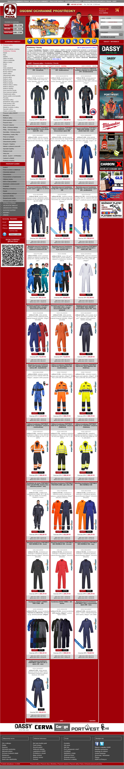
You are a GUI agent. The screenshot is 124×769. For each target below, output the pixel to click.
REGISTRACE (116, 27)
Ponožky (5, 98)
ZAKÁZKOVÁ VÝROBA (10, 208)
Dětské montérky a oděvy (11, 107)
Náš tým (66, 747)
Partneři (35, 759)
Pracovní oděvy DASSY (10, 113)
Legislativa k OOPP (39, 751)
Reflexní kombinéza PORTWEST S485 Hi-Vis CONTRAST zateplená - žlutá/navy (86, 425)
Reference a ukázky (70, 759)
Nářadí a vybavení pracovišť (11, 146)
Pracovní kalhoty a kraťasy (11, 49)
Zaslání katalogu (100, 753)
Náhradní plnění (7, 751)
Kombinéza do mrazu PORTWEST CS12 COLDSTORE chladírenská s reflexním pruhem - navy (38, 485)
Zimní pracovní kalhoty (10, 92)
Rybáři (5, 191)
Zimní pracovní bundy (9, 90)
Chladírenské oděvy (9, 94)
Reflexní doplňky (8, 88)
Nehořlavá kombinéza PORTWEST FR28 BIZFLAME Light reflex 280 (62, 484)
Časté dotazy (37, 745)
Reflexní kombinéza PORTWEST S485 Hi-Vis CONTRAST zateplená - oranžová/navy (38, 425)
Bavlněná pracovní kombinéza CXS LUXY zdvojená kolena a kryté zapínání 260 (62, 248)
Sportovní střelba (8, 196)
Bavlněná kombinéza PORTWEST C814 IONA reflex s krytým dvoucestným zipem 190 (38, 307)
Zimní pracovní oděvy (9, 120)
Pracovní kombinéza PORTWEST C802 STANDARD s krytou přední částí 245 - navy (38, 129)
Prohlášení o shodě (39, 753)
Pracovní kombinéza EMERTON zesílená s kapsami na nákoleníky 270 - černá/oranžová (86, 70)
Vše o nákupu (6, 743)
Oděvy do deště (8, 58)
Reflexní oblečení (8, 86)
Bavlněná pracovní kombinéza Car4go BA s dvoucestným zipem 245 (62, 188)
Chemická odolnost (9, 172)
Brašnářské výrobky (9, 139)
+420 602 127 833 (76, 4)
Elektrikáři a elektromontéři (11, 184)
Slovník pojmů (37, 747)
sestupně (57, 66)
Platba (4, 745)
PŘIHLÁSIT (104, 27)
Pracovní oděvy (8, 45)
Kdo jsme (67, 745)
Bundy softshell (8, 71)
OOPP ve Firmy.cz (101, 759)
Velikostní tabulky (39, 749)
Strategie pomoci (69, 757)
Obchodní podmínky (8, 749)
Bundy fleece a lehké (9, 69)
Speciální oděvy (8, 109)
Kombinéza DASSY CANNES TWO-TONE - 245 (38, 602)
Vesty (5, 66)
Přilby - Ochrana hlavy (10, 129)
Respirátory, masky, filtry (10, 134)
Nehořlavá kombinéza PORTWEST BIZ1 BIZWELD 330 (86, 484)
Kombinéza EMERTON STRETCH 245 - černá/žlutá (38, 69)
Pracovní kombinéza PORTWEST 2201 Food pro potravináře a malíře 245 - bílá (86, 248)
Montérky (6, 47)
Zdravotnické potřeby (9, 141)
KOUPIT (34, 117)
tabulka (94, 66)
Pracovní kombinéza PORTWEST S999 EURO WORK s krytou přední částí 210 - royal (86, 129)
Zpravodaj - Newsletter (102, 755)
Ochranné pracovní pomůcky (93, 764)
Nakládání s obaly (70, 753)
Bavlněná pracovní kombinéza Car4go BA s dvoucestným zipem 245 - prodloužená (86, 188)
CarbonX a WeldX (8, 158)
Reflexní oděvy (7, 118)
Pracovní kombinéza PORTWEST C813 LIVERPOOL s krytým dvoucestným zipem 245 (62, 129)
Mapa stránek (37, 755)
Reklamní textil (7, 151)
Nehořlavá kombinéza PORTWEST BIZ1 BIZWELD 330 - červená (62, 543)
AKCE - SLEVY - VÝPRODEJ (12, 156)
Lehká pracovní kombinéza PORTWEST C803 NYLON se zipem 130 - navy (38, 662)
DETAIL (41, 117)
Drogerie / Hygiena (9, 144)
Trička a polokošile (9, 60)
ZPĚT (61, 721)
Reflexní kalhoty (8, 83)
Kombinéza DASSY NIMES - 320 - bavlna (62, 602)
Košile (5, 64)
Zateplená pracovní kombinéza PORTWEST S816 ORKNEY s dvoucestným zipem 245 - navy (86, 307)
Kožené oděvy (7, 77)
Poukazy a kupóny (8, 160)
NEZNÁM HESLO (112, 22)
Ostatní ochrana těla (9, 111)
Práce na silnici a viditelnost (11, 169)
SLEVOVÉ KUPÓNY (9, 210)
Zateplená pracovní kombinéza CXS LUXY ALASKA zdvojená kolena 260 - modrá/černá (38, 366)
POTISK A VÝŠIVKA (9, 203)
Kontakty (67, 743)
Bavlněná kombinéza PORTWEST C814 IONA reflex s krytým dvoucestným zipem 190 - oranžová (62, 308)
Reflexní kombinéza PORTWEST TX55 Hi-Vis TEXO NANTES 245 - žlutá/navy (86, 366)
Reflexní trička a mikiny (10, 84)
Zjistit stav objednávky (9, 759)
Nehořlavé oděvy (8, 99)
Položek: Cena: (103, 11)
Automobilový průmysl (10, 193)
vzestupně (50, 66)
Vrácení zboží (6, 757)
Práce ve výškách (8, 137)
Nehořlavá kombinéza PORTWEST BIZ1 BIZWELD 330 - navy (86, 543)
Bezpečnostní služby (9, 198)
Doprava (5, 747)
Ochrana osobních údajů (10, 753)
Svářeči (5, 167)
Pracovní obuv (7, 122)
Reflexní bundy (7, 81)
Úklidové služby (8, 179)
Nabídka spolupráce (101, 749)
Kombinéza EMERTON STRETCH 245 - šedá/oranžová (62, 69)
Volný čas (6, 153)
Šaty (4, 54)
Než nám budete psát (40, 743)
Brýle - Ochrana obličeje (10, 127)
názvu (39, 66)
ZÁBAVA (5, 215)
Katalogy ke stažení (101, 751)
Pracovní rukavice (8, 125)
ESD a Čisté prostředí (9, 181)
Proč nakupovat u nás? (71, 749)
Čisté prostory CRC (9, 103)
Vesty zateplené (8, 68)
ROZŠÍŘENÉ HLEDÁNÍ (108, 37)
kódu (35, 66)
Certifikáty (67, 751)
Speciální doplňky (8, 148)
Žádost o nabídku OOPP (103, 747)
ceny (44, 66)
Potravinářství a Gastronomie (12, 177)
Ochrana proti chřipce (9, 200)
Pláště (5, 53)
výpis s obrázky (86, 66)
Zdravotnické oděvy (9, 75)
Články (97, 757)
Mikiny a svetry (7, 62)
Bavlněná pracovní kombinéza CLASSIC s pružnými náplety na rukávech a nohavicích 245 (38, 248)
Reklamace (5, 755)
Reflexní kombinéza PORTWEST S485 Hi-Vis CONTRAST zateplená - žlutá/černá (62, 425)
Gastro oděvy (7, 73)
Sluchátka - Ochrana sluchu (11, 132)
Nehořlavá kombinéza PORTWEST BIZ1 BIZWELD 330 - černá (38, 543)
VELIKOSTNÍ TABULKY (10, 205)
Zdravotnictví (7, 174)
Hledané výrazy (38, 757)
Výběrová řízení (69, 755)
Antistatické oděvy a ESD (11, 101)
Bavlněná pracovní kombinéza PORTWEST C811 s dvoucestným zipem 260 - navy (86, 603)
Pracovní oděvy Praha (76, 764)
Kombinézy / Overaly (9, 51)
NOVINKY (6, 212)
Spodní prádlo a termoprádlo (12, 96)
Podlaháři (6, 186)
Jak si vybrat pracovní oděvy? (87, 47)
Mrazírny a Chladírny (9, 188)
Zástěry (5, 56)
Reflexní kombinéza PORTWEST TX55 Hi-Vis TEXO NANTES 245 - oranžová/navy (62, 366)
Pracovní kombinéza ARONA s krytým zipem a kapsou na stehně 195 (38, 188)
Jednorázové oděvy (9, 105)
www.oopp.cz (56, 59)
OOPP (30, 63)
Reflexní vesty (7, 79)
